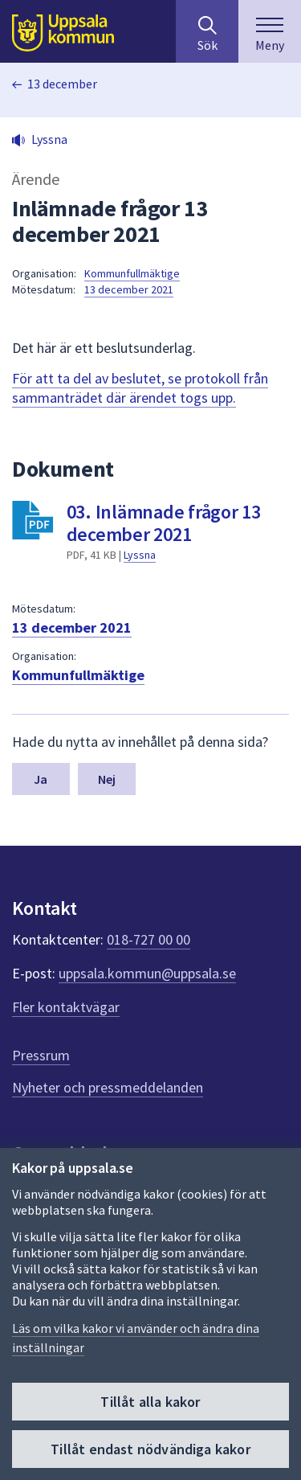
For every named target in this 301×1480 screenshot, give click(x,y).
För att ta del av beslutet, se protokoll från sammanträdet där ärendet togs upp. (140, 388)
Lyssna (140, 554)
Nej (107, 779)
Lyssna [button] (49, 139)
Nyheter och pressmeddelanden (107, 1087)
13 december (62, 84)
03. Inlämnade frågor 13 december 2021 (164, 523)
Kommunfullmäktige (132, 273)
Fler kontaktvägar (66, 1007)
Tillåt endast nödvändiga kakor (150, 1449)
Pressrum (41, 1055)
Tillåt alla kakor (150, 1401)
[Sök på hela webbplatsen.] (207, 31)
